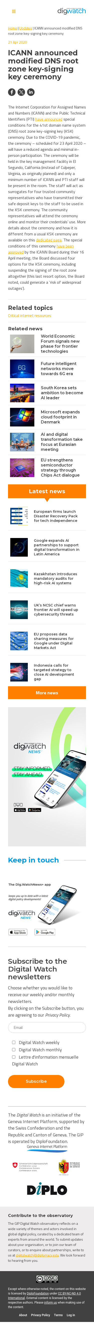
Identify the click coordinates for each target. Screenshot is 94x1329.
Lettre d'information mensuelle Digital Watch (45, 1060)
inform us (50, 1302)
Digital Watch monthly (37, 1049)
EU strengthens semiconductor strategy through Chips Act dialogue (60, 468)
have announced (48, 119)
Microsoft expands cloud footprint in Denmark (60, 417)
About (23, 1315)
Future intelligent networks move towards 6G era (58, 368)
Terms (58, 1315)
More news (47, 692)
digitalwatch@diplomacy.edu (37, 1255)
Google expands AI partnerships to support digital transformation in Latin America (56, 547)
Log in (71, 1315)
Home (12, 28)
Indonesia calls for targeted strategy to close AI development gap (54, 672)
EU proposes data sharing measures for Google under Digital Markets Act (54, 641)
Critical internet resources (29, 315)
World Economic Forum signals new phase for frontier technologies (60, 344)
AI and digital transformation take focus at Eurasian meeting (62, 442)
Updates (25, 28)
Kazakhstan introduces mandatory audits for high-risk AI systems (55, 578)
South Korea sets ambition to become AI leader (62, 392)
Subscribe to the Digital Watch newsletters (37, 969)
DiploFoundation (38, 1293)
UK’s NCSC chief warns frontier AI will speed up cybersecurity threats (56, 610)
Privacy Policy (57, 1015)
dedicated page (49, 240)
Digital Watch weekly (35, 1042)
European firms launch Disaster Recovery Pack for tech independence (56, 516)
